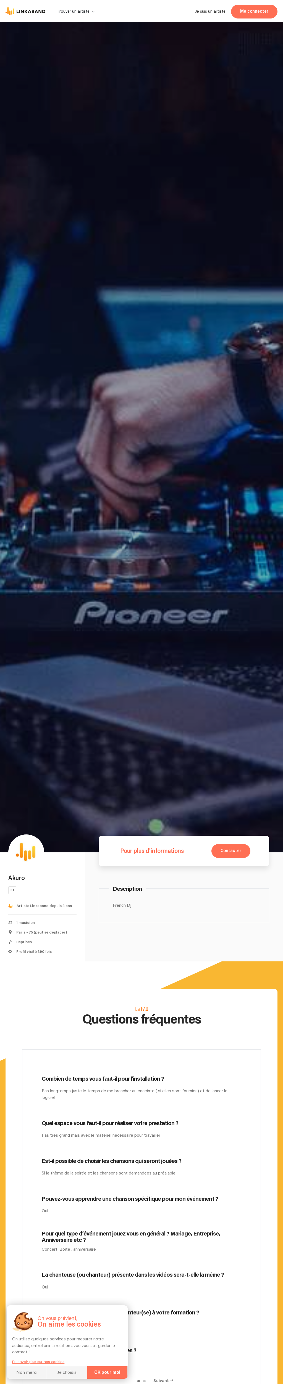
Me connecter (254, 11)
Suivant (161, 1381)
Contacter (231, 851)
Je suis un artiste (210, 11)
